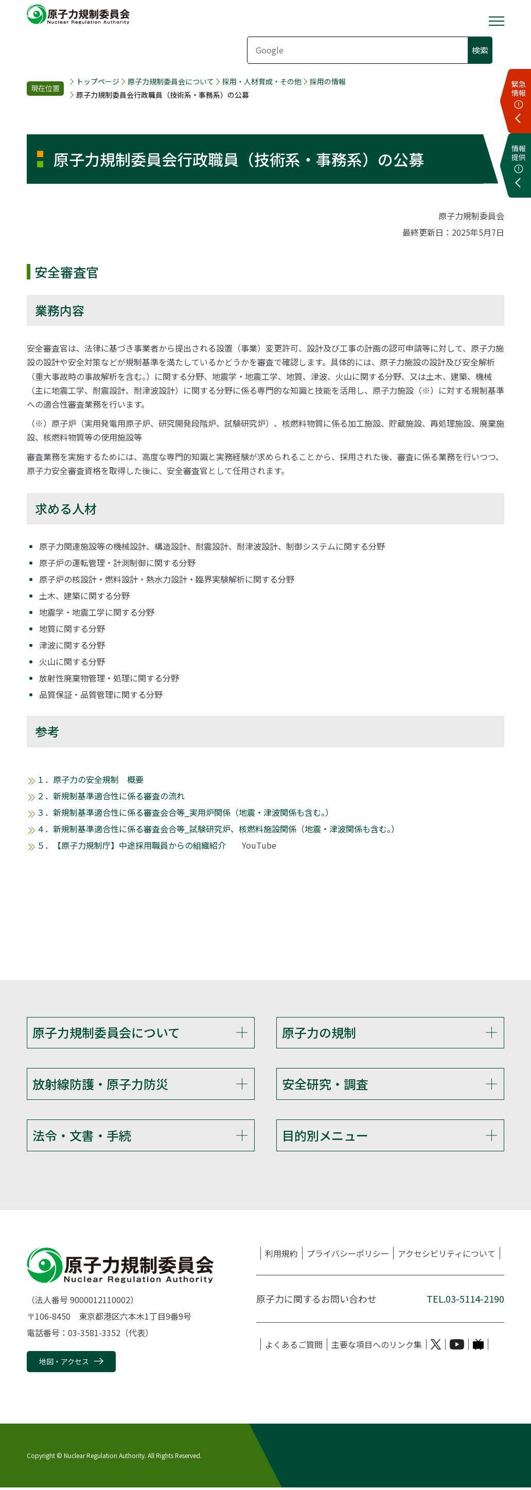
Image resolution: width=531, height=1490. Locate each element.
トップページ (97, 81)
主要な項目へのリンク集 (376, 1347)
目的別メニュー (325, 1137)
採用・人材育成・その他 (262, 81)
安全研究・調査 (325, 1085)
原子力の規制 (319, 1032)
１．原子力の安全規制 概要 (90, 779)
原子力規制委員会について (171, 81)
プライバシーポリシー (348, 1256)
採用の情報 (328, 81)
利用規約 (281, 1256)
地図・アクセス (64, 1364)
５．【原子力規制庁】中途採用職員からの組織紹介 (131, 845)
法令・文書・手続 (81, 1137)
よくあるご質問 (294, 1347)
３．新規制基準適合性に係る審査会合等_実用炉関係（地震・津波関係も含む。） (185, 812)
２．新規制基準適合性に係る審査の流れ (111, 796)
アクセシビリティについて (446, 1256)
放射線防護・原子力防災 (100, 1085)
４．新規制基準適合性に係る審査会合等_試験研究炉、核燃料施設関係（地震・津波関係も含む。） (218, 828)
